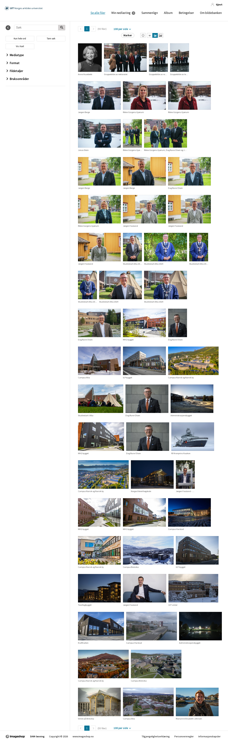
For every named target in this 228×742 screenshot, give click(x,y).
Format (12, 63)
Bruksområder (17, 79)
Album (168, 13)
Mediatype (15, 55)
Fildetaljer (14, 71)
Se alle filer (97, 13)
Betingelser (186, 13)
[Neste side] (93, 28)
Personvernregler (184, 736)
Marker (127, 35)
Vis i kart (20, 46)
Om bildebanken (211, 13)
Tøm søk (51, 38)
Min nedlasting (121, 13)
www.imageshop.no (83, 736)
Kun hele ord (20, 38)
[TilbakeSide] (80, 28)
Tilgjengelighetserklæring (156, 736)
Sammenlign (149, 13)
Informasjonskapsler (209, 736)
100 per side (121, 29)
